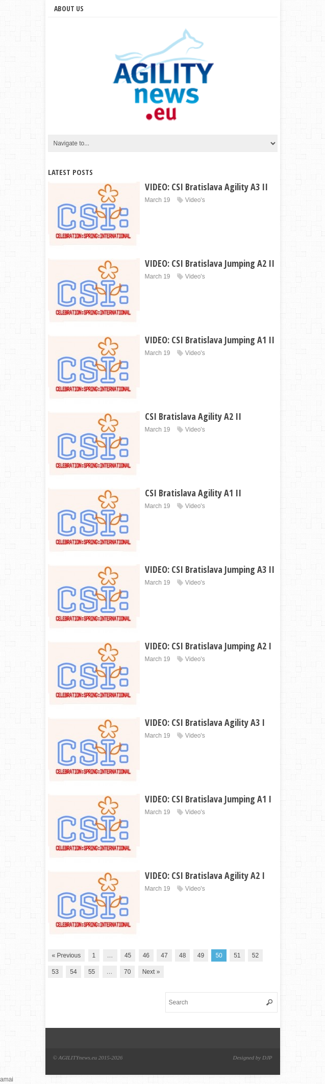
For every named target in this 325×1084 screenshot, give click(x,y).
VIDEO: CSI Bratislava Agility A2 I (205, 875)
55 (91, 971)
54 (73, 971)
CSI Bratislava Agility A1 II (193, 493)
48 (182, 955)
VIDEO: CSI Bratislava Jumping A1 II (209, 340)
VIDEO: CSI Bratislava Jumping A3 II (209, 569)
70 (127, 971)
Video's (195, 200)
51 (237, 955)
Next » (151, 971)
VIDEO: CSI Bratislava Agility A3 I (205, 722)
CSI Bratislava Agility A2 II (193, 416)
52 (255, 955)
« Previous (66, 955)
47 (164, 955)
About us (69, 8)
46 (146, 955)
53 (55, 971)
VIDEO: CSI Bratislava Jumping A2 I (208, 646)
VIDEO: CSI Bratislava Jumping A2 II (209, 263)
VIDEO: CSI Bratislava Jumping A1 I (208, 799)
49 (200, 955)
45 (127, 955)
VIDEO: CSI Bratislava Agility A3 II (206, 187)
